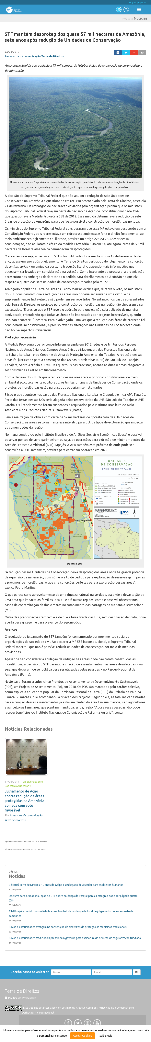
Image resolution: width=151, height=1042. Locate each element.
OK (136, 972)
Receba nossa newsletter (30, 972)
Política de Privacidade (20, 998)
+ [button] (30, 785)
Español (142, 2)
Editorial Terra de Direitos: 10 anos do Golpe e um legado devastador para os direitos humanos (66, 884)
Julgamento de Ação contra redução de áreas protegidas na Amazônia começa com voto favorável (24, 800)
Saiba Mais (105, 1035)
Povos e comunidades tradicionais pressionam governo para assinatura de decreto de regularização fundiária (75, 938)
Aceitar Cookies (82, 1035)
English (132, 2)
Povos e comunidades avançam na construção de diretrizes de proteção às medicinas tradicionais (68, 927)
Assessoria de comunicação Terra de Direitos (34, 56)
